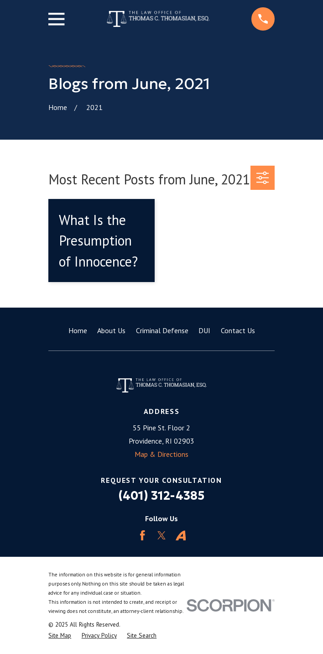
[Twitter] (161, 535)
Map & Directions (161, 454)
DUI (204, 330)
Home (77, 330)
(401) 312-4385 (161, 495)
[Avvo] (181, 535)
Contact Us (238, 330)
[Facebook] (142, 535)
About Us (111, 330)
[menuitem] (59, 635)
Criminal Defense (162, 330)
